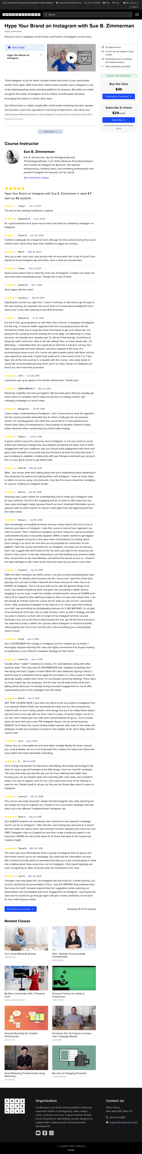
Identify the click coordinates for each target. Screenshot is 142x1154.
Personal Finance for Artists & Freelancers (68, 995)
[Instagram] (51, 1132)
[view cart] (116, 3)
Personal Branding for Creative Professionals (21, 1035)
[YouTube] (38, 1132)
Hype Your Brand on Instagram (18, 56)
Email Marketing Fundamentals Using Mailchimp (25, 1074)
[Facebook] (44, 1132)
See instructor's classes (36, 177)
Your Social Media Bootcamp (20, 953)
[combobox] (87, 14)
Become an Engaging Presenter (69, 1073)
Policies (71, 1149)
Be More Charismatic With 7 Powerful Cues (25, 995)
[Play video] (71, 57)
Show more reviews (20, 909)
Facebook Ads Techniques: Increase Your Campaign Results (71, 1035)
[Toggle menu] (137, 14)
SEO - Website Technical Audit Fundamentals (68, 955)
